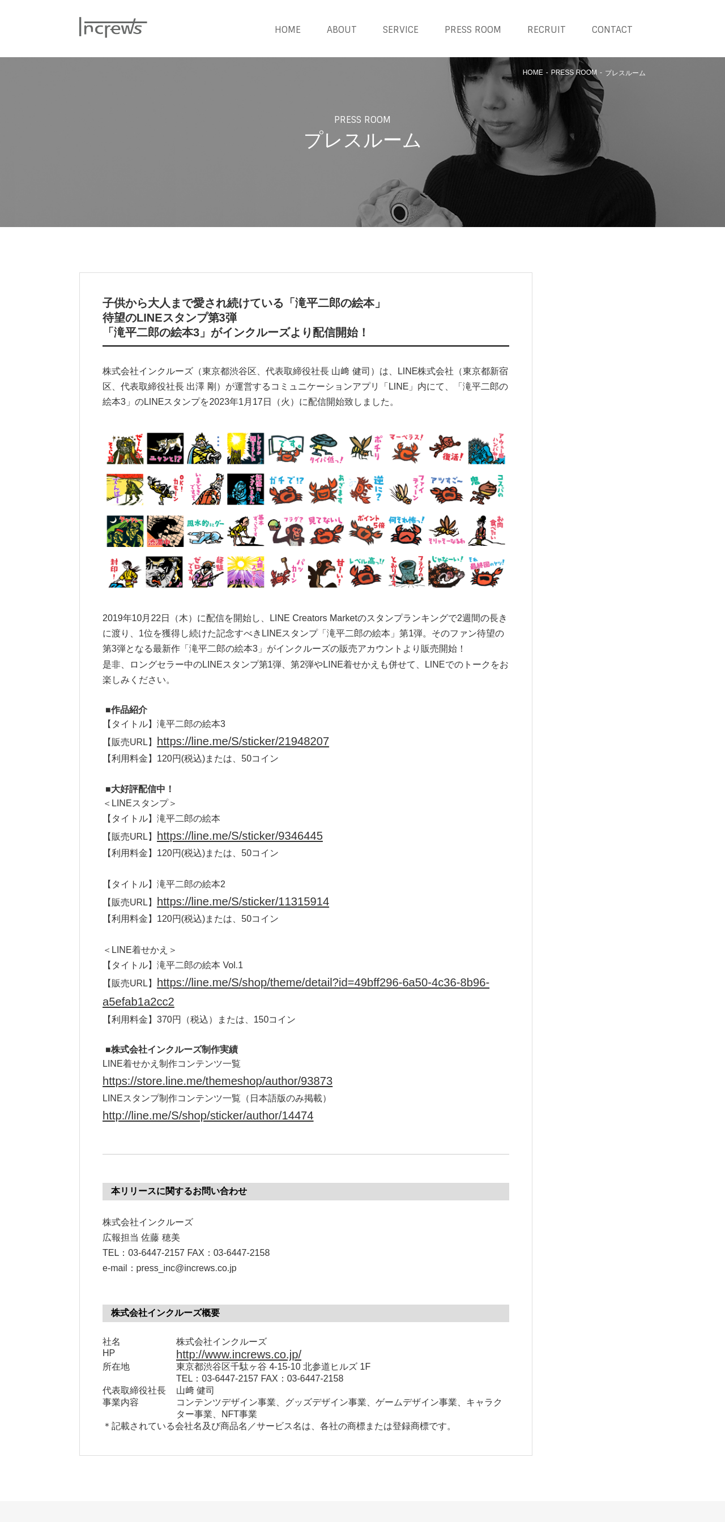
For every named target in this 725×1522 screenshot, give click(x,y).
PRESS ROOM (473, 30)
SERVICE (401, 30)
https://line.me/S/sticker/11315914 (225, 891)
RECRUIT (546, 30)
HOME (288, 30)
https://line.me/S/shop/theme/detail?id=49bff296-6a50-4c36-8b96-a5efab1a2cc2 (317, 968)
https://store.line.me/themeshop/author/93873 (194, 1043)
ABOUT (342, 30)
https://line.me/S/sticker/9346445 (222, 830)
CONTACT (612, 30)
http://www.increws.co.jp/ (225, 1309)
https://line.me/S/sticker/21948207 (225, 739)
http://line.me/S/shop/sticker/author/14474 (186, 1074)
